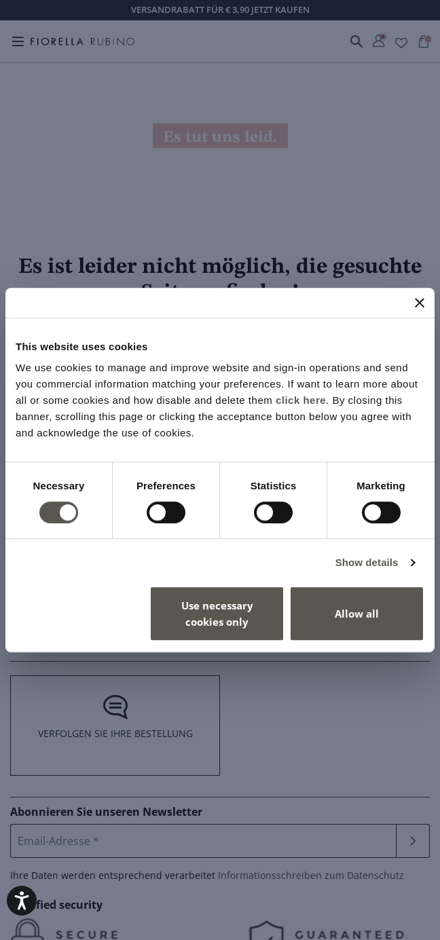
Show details (367, 562)
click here (301, 400)
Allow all (357, 613)
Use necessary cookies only (217, 613)
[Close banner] (419, 302)
